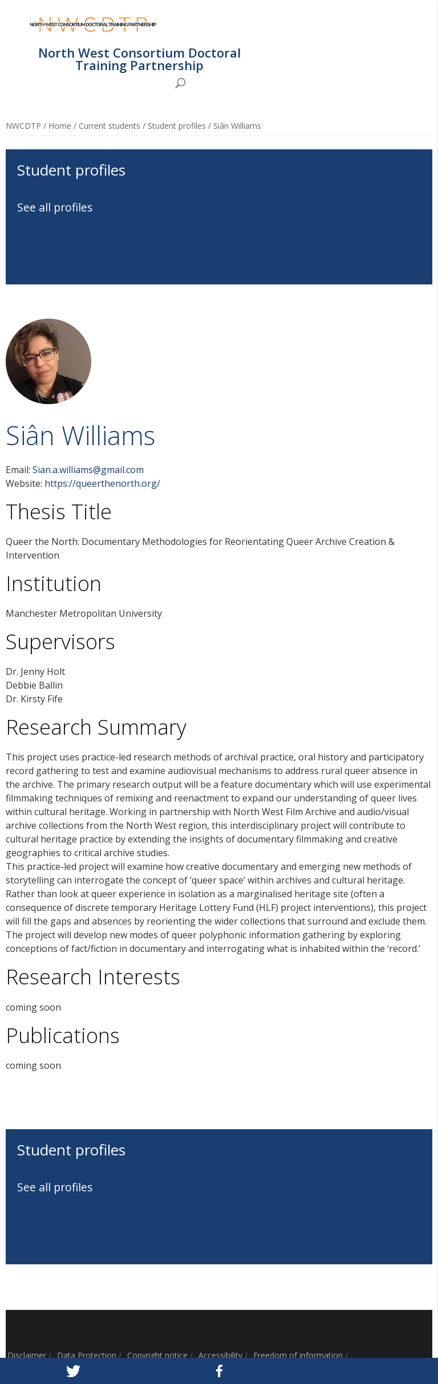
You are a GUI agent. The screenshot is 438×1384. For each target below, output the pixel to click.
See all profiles (55, 207)
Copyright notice (157, 1355)
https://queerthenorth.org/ (102, 483)
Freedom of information (298, 1355)
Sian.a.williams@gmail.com (88, 469)
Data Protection (86, 1355)
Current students (109, 125)
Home (59, 125)
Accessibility (220, 1355)
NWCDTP (23, 125)
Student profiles (177, 125)
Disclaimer (26, 1355)
